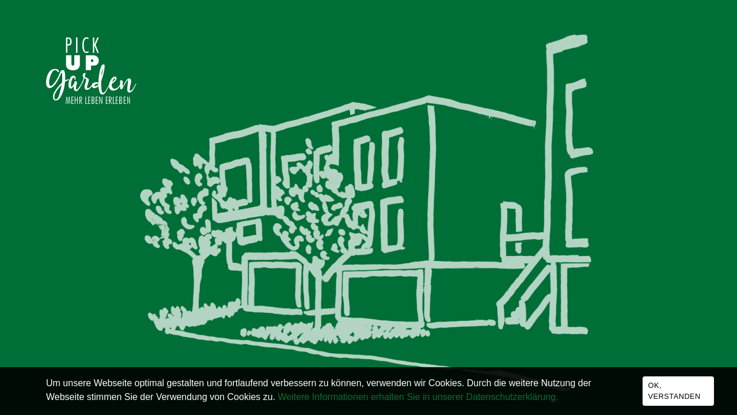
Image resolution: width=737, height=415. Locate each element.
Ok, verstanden (674, 391)
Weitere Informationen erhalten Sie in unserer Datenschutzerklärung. (418, 397)
